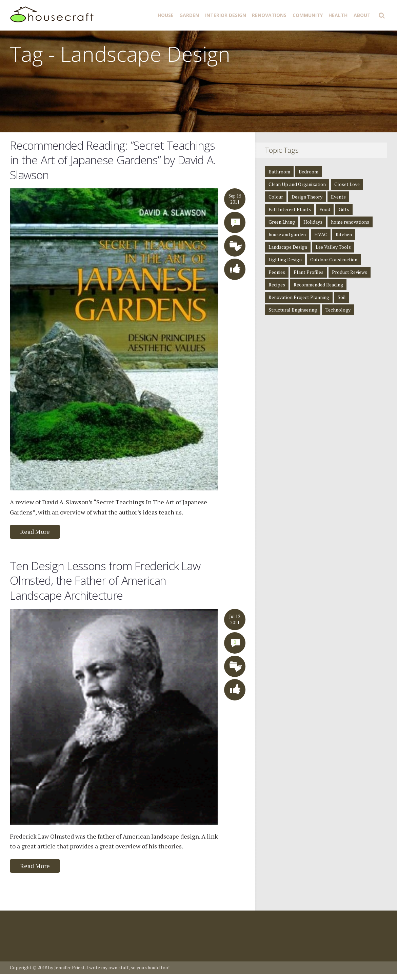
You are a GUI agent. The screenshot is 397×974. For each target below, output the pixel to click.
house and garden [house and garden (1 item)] (287, 234)
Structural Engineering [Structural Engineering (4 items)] (293, 309)
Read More (35, 531)
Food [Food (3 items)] (324, 209)
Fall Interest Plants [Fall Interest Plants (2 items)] (290, 209)
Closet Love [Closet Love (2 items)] (347, 184)
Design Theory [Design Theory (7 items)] (307, 196)
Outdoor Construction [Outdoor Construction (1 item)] (333, 259)
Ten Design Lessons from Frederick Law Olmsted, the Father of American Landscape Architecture (105, 580)
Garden (189, 15)
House (166, 15)
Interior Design (225, 15)
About (362, 15)
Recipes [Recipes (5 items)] (277, 284)
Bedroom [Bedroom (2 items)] (308, 171)
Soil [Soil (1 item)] (342, 297)
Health (338, 15)
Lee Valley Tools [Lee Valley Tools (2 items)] (333, 247)
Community (308, 15)
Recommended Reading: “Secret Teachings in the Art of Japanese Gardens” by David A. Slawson (113, 160)
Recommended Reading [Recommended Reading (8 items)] (318, 284)
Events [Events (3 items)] (338, 196)
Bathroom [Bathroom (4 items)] (279, 171)
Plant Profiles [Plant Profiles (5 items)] (308, 272)
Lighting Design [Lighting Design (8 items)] (285, 259)
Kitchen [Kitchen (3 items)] (344, 234)
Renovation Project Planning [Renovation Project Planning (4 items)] (299, 297)
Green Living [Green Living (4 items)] (282, 222)
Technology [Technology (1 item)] (338, 309)
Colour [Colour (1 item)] (276, 196)
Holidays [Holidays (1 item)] (312, 222)
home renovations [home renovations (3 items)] (350, 222)
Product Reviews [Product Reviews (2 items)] (349, 272)
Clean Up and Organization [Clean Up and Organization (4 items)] (297, 184)
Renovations (269, 15)
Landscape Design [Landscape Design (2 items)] (288, 247)
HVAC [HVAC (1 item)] (320, 234)
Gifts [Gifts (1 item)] (344, 209)
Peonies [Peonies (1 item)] (277, 272)
